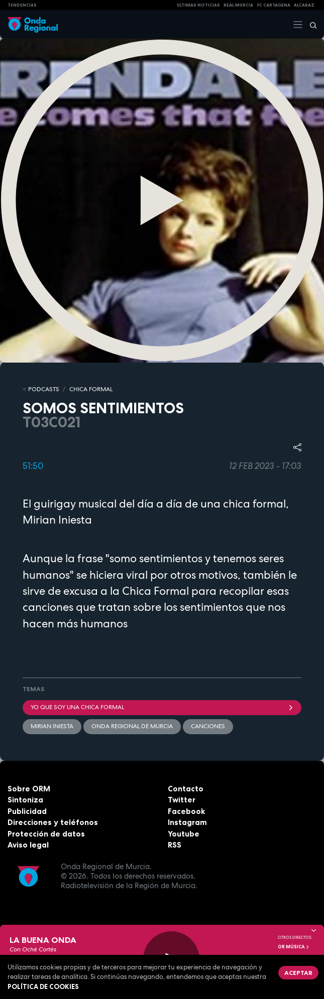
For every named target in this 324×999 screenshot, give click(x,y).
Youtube (183, 834)
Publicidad (27, 811)
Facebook (186, 811)
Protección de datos (46, 834)
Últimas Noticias (198, 5)
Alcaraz (304, 5)
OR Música (294, 947)
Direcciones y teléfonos (53, 822)
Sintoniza (25, 799)
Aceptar (298, 972)
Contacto (185, 788)
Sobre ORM (29, 788)
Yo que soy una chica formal (162, 707)
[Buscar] (309, 25)
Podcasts (43, 389)
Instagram (187, 822)
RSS (174, 845)
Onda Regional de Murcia (132, 726)
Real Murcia (238, 5)
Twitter (181, 799)
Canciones (208, 726)
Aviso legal (28, 845)
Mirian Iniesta (52, 726)
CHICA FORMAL (91, 389)
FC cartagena (273, 5)
